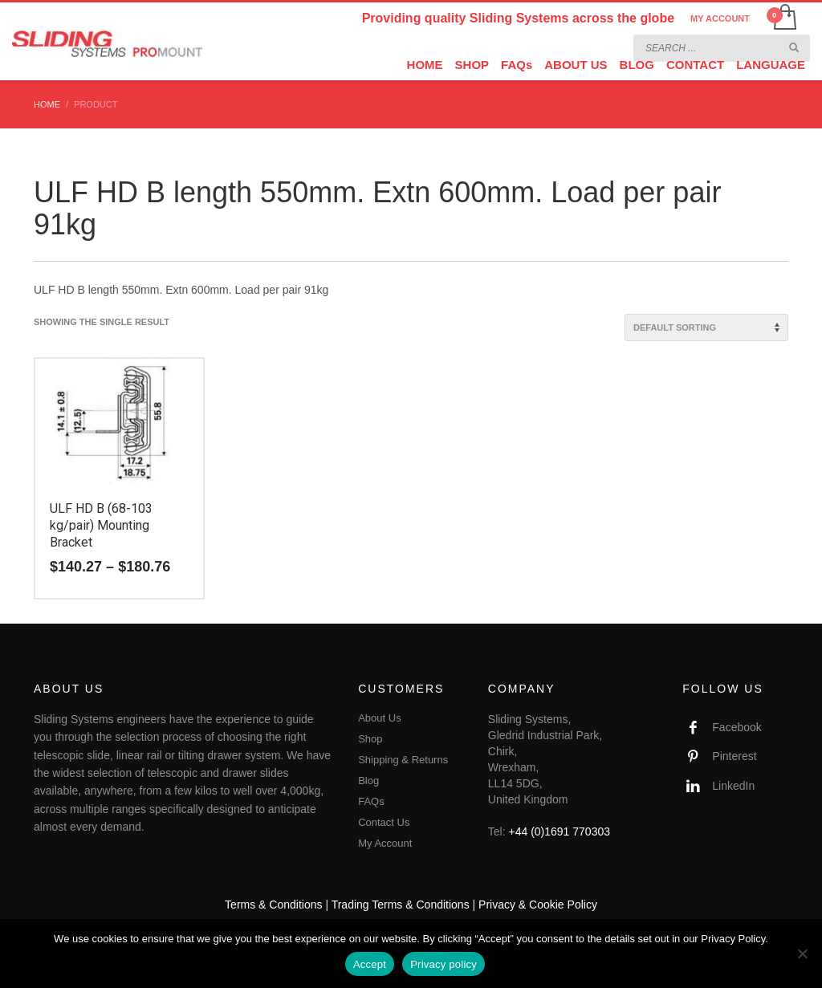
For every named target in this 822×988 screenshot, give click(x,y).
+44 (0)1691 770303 (560, 831)
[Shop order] (706, 327)
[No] (802, 953)
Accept (369, 964)
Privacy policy (443, 964)
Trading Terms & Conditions (401, 904)
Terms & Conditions (273, 904)
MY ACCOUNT (720, 18)
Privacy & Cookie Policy (537, 904)
